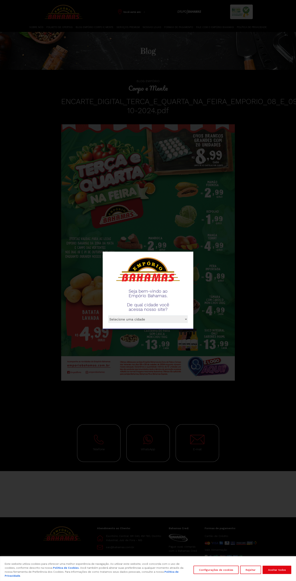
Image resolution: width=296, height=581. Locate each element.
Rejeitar (251, 569)
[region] (148, 568)
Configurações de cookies (216, 569)
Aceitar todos (277, 569)
